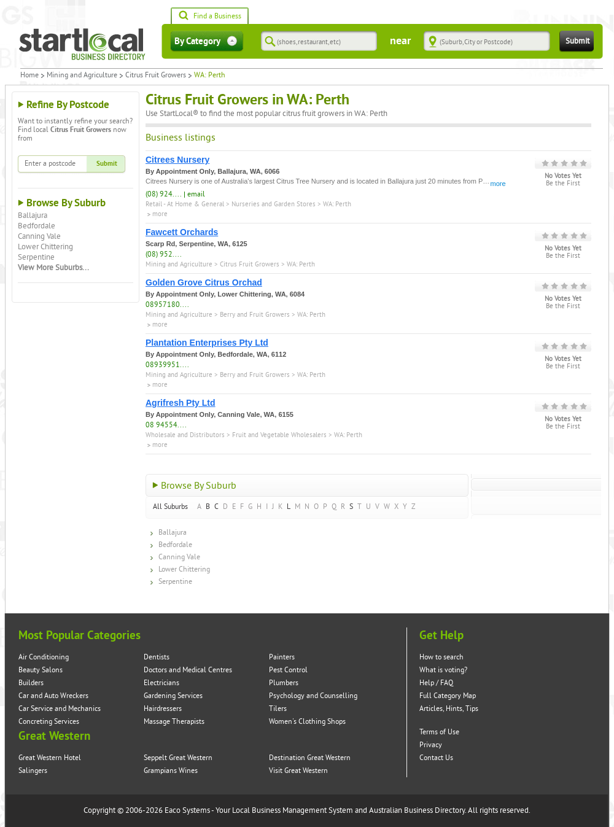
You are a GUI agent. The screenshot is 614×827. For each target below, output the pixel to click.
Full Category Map (447, 696)
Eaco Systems (187, 810)
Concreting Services (48, 722)
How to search (441, 657)
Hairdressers (163, 709)
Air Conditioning (43, 657)
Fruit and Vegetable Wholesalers (279, 435)
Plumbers (283, 683)
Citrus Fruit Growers (155, 75)
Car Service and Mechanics (59, 709)
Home (29, 75)
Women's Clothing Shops (307, 722)
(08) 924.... (164, 194)
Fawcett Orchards (182, 232)
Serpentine (36, 257)
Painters (282, 657)
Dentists (156, 657)
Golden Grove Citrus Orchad (204, 282)
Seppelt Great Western (178, 758)
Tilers (278, 709)
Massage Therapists (174, 722)
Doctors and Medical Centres (188, 670)
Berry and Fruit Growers (255, 315)
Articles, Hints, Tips (448, 709)
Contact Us (436, 758)
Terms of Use (439, 732)
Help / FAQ (436, 683)
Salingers (32, 771)
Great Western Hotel (49, 758)
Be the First (563, 183)
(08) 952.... (164, 254)
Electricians (161, 683)
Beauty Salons (40, 670)
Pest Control (288, 670)
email (196, 194)
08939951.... (167, 365)
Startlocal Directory (82, 44)
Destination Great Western (310, 758)
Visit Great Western (298, 771)
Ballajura (32, 215)
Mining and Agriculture (82, 75)
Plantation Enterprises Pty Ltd (207, 342)
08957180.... (167, 305)
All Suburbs (170, 507)
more (498, 183)
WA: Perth (337, 204)
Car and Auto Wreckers (53, 696)
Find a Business (209, 16)
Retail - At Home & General (185, 204)
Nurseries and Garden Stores (273, 204)
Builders (31, 683)
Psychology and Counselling (313, 696)
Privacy (430, 745)
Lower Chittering (45, 247)
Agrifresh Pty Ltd (181, 403)
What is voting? (443, 670)
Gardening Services (173, 696)
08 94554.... (166, 425)
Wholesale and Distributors (185, 435)
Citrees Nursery (177, 160)
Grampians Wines (171, 771)
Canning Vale (39, 236)
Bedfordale (36, 226)
